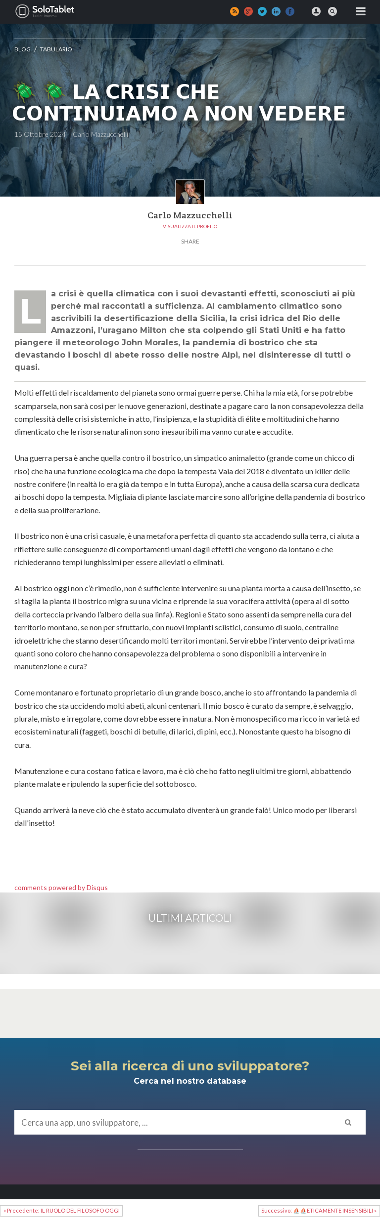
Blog (22, 49)
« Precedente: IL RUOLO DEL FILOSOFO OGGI (61, 1210)
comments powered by (61, 887)
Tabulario (56, 49)
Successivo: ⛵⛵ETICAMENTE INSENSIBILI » (319, 1210)
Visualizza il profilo (190, 226)
